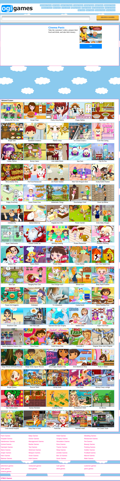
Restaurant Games (91, 439)
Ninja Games (61, 450)
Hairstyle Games (7, 447)
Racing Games (110, 10)
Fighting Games (76, 7)
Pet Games (88, 441)
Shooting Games (100, 10)
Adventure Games (109, 5)
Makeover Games (46, 7)
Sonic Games (61, 458)
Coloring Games (89, 5)
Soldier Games (89, 450)
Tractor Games (61, 447)
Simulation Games (63, 441)
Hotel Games (61, 436)
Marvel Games (89, 456)
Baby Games (33, 436)
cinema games (6, 471)
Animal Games (6, 444)
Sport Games (90, 10)
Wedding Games (90, 436)
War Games (81, 10)
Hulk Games (33, 458)
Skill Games (56, 5)
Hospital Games (6, 439)
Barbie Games (34, 444)
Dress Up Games (110, 7)
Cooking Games (78, 5)
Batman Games (6, 458)
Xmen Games (33, 456)
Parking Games (89, 447)
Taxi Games (33, 447)
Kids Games (57, 7)
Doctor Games (34, 439)
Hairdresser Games (8, 441)
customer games (90, 466)
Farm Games (5, 436)
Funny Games (66, 7)
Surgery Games (62, 439)
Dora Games (61, 444)
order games (5, 469)
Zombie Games (61, 453)
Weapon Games (34, 453)
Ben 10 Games (61, 456)
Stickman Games (35, 450)
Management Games (36, 441)
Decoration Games (45, 5)
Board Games (99, 5)
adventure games (7, 466)
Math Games (88, 458)
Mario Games (5, 450)
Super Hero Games (66, 5)
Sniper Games (6, 453)
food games (33, 469)
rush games (60, 466)
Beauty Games (89, 444)
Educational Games (98, 7)
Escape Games (86, 7)
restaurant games (35, 466)
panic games (88, 469)
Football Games (90, 453)
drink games (60, 469)
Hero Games (5, 456)
